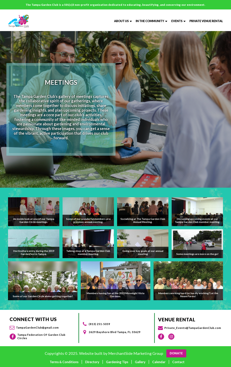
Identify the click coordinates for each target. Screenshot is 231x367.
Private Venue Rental (206, 21)
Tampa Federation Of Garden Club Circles (41, 336)
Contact (178, 362)
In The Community (152, 21)
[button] (34, 327)
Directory (92, 362)
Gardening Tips (117, 362)
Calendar (159, 362)
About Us (123, 21)
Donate (176, 353)
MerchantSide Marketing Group (135, 353)
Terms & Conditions (64, 362)
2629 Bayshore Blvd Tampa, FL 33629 (115, 332)
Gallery (140, 362)
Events (178, 21)
